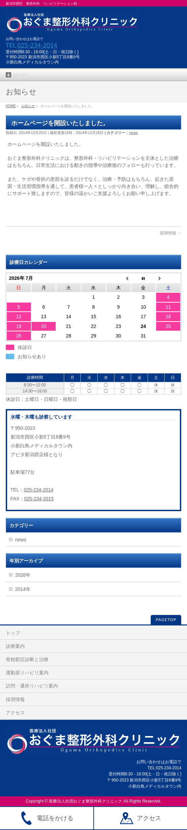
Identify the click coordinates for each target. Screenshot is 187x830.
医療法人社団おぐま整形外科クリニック (85, 801)
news (133, 133)
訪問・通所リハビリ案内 (32, 686)
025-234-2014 (37, 45)
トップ (13, 633)
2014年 (23, 589)
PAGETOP (166, 619)
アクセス (15, 712)
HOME (11, 106)
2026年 (23, 575)
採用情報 (168, 233)
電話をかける (46, 818)
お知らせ (28, 106)
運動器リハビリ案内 (27, 672)
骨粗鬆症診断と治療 (27, 659)
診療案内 (15, 646)
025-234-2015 (39, 498)
